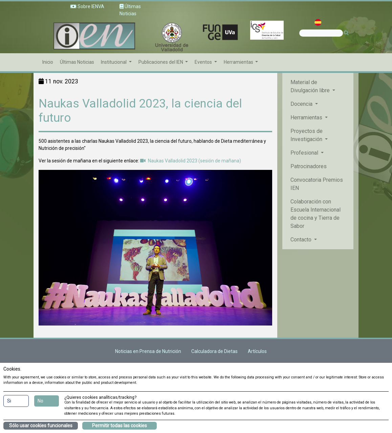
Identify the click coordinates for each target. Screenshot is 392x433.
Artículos (257, 351)
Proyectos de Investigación (307, 135)
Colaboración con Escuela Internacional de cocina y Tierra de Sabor (315, 213)
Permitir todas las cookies (119, 425)
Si (9, 401)
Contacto (301, 239)
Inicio (47, 62)
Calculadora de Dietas (214, 351)
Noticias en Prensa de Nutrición (148, 351)
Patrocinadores (308, 166)
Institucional (114, 62)
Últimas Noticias (77, 62)
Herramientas (239, 62)
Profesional (305, 153)
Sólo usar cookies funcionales (40, 425)
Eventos (204, 62)
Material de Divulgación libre (310, 86)
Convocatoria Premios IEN (316, 184)
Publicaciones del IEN (161, 62)
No (40, 401)
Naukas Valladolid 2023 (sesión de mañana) (190, 160)
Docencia (302, 104)
